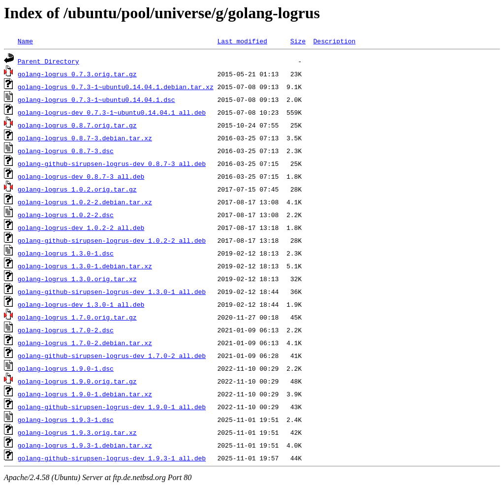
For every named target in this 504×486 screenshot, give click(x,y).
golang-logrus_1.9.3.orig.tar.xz (77, 432)
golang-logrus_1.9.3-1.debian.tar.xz (85, 445)
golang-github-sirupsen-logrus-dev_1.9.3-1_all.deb (112, 458)
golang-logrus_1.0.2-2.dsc (66, 214)
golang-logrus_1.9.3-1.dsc (66, 419)
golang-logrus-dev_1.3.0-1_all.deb (81, 304)
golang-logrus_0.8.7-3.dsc (66, 150)
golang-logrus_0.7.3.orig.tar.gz (77, 73)
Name (25, 40)
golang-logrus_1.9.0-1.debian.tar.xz (85, 393)
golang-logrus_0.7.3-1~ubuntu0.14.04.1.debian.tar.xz (116, 86)
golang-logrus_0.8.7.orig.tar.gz (77, 125)
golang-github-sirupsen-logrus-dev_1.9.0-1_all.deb (112, 406)
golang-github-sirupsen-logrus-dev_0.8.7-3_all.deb (112, 163)
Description (334, 40)
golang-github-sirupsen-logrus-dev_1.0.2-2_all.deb (112, 240)
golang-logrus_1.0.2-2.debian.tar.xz (85, 201)
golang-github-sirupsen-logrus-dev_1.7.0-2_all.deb (112, 355)
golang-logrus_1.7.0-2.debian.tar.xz (85, 342)
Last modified (242, 40)
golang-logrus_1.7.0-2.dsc (66, 329)
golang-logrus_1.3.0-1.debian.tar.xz (85, 265)
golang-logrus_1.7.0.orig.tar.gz (77, 317)
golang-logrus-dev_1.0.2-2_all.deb (81, 227)
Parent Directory (48, 61)
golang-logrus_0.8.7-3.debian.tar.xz (85, 137)
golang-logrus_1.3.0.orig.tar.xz (77, 278)
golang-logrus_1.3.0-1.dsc (66, 253)
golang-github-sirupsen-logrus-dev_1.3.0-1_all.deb (112, 291)
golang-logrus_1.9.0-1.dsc (66, 368)
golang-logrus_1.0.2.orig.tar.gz (77, 189)
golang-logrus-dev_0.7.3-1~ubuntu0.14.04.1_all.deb (112, 112)
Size (298, 40)
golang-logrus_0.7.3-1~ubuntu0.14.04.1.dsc (96, 99)
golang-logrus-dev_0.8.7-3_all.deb (81, 176)
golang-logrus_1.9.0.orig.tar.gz (77, 381)
